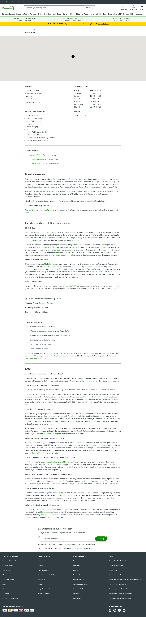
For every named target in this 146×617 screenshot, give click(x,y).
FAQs (4, 584)
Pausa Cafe (69, 286)
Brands (40, 584)
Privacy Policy (90, 544)
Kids (131, 14)
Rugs (86, 14)
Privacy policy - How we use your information (125, 579)
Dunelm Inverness (53, 353)
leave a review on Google (35, 358)
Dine (65, 250)
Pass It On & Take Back (117, 561)
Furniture (76, 244)
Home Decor (57, 14)
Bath (105, 14)
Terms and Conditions (73, 544)
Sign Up (101, 538)
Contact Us (7, 570)
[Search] (54, 7)
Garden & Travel (22, 14)
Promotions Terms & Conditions (120, 594)
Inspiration (138, 14)
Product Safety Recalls (117, 584)
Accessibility (77, 598)
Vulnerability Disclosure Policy (120, 598)
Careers (76, 561)
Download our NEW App (47, 575)
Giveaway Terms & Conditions (120, 589)
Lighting (79, 14)
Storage (126, 14)
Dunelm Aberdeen (37, 164)
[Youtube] (124, 610)
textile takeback (44, 512)
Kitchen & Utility (95, 14)
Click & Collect (49, 232)
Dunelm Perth (35, 155)
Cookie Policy (113, 570)
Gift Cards (41, 579)
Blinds (72, 14)
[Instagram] (119, 610)
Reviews (76, 594)
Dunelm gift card (63, 495)
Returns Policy (8, 565)
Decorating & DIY (115, 14)
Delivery (41, 565)
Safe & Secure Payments (118, 575)
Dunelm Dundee (36, 159)
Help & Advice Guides (46, 589)
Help (24, 2)
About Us (76, 565)
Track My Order (8, 579)
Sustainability (78, 579)
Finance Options (44, 594)
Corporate (77, 575)
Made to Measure (51, 264)
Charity (76, 570)
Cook (59, 250)
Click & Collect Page (50, 433)
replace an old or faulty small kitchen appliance (59, 462)
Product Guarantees (10, 598)
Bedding (47, 14)
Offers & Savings (8, 14)
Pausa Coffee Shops (80, 584)
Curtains (66, 14)
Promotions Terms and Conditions (79, 548)
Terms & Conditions (116, 565)
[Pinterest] (114, 610)
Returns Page (37, 453)
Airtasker (6, 594)
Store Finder (16, 2)
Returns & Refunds (10, 561)
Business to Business (81, 589)
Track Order (5, 2)
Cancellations (8, 589)
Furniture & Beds (36, 14)
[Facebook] (110, 610)
